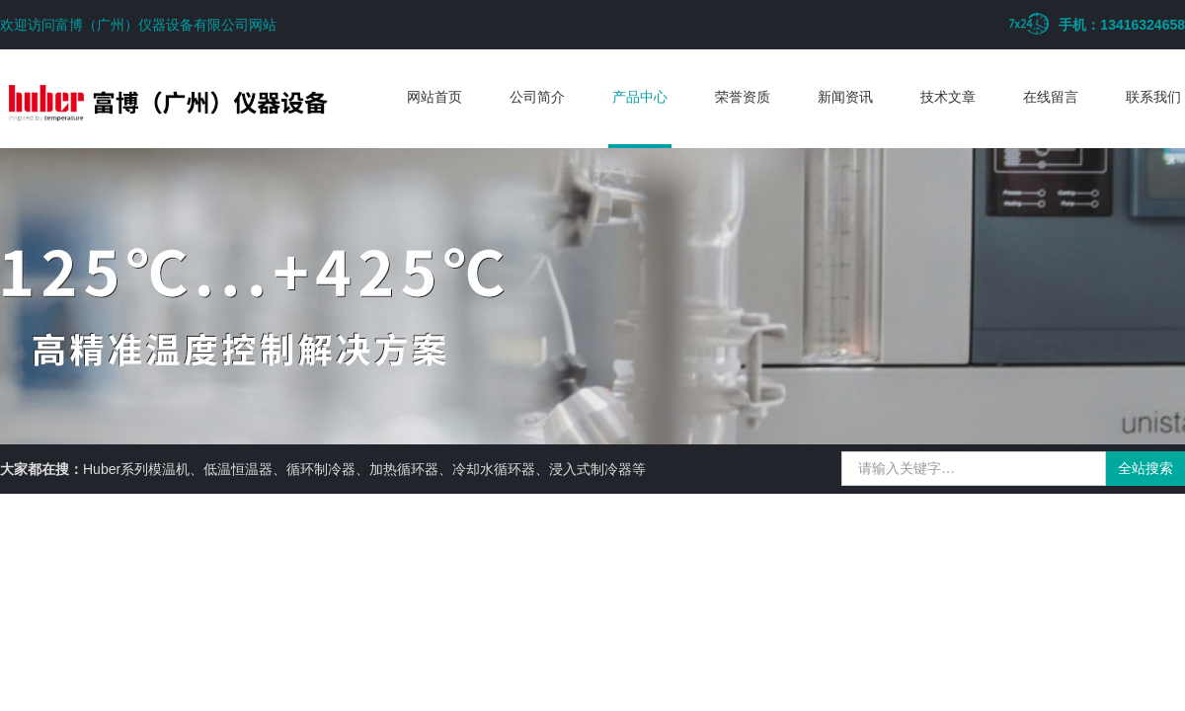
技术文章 (948, 97)
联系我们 (1153, 97)
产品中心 (640, 97)
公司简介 (537, 97)
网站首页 (434, 97)
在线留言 (1050, 97)
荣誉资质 (742, 97)
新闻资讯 (845, 97)
